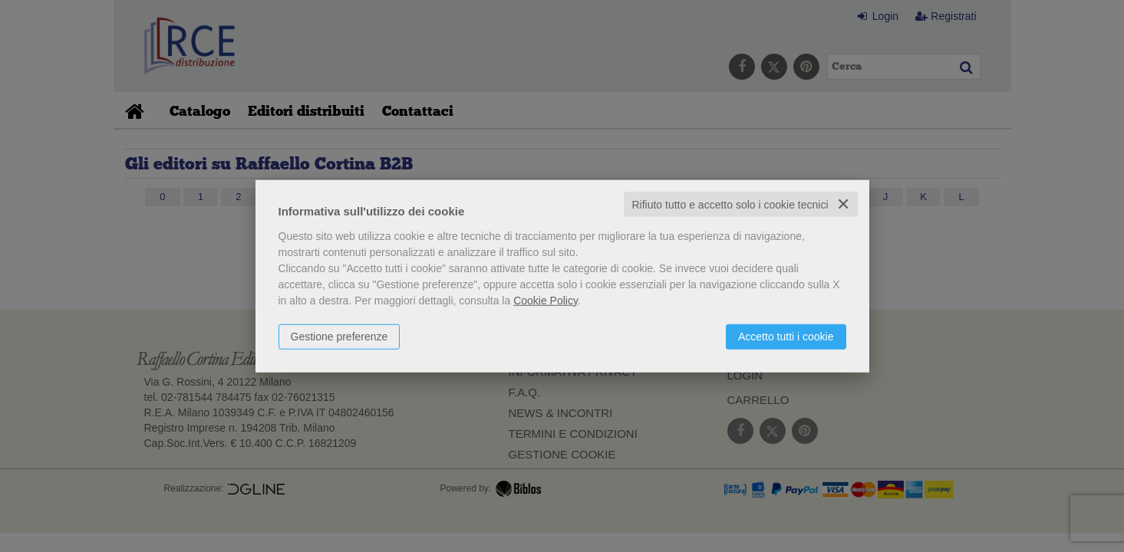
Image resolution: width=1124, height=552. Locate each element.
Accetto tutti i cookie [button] (786, 336)
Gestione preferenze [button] (339, 336)
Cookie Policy (545, 300)
